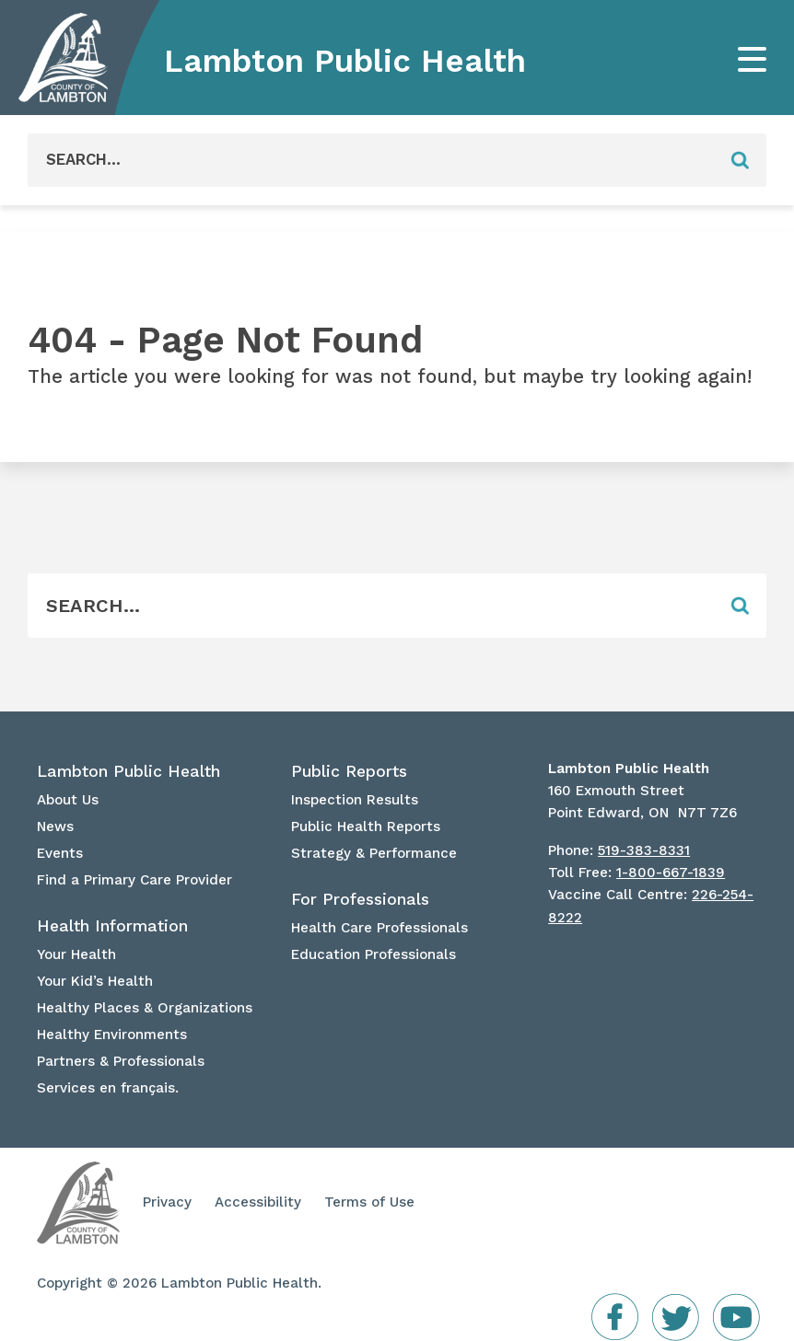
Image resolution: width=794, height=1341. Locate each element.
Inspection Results (354, 800)
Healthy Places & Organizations (144, 1008)
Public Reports (349, 771)
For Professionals (360, 899)
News (55, 826)
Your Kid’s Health (95, 981)
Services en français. (108, 1088)
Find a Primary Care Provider (134, 880)
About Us (68, 800)
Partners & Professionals (120, 1061)
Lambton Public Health (345, 60)
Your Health (76, 954)
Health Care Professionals (379, 927)
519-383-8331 (644, 850)
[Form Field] (370, 160)
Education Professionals (373, 954)
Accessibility (258, 1202)
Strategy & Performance (374, 853)
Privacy (167, 1202)
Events (60, 853)
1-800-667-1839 (670, 872)
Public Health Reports (365, 826)
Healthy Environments (112, 1034)
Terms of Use (369, 1202)
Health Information (112, 926)
